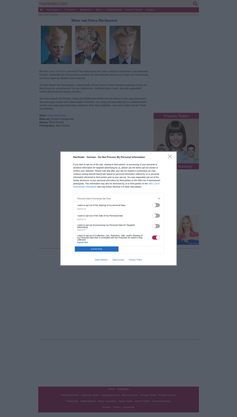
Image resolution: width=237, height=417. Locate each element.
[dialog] (118, 208)
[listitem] (118, 198)
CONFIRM (96, 249)
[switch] (156, 205)
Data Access (118, 260)
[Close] (171, 157)
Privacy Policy (135, 260)
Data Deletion (101, 260)
